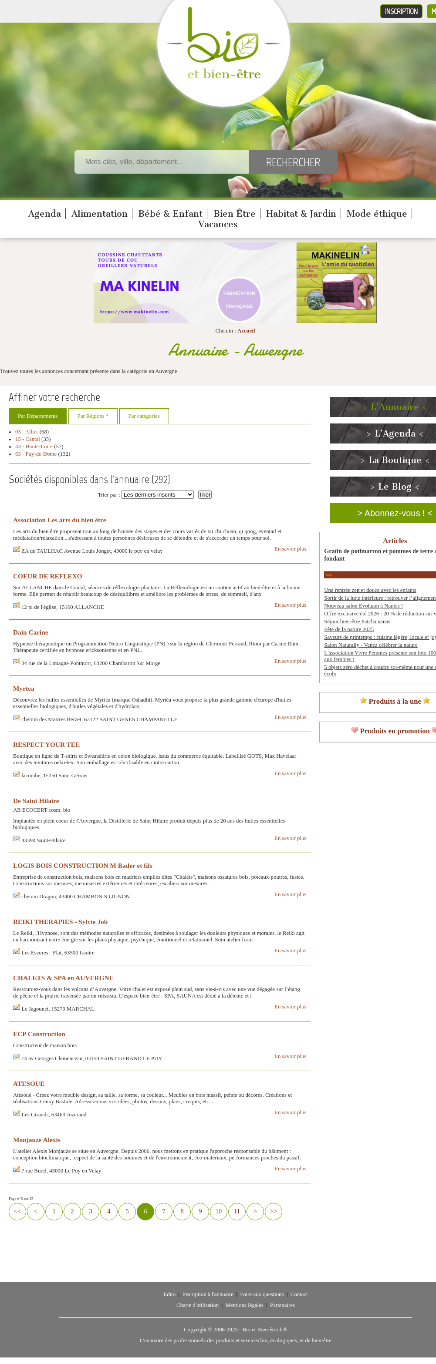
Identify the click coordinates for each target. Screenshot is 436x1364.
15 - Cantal (27, 439)
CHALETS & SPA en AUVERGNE (63, 977)
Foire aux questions (262, 1294)
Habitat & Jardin (301, 213)
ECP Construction (39, 1034)
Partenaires (282, 1305)
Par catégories (144, 416)
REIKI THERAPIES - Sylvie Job (60, 921)
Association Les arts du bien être (59, 520)
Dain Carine (30, 632)
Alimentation (99, 213)
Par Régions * (93, 416)
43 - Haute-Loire (34, 446)
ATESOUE (28, 1083)
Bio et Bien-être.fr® (264, 1330)
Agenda (44, 213)
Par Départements (37, 416)
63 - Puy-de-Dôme (36, 454)
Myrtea (23, 688)
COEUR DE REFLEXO (47, 576)
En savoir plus (290, 549)
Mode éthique (377, 213)
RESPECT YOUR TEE (46, 744)
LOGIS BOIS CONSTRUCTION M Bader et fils (82, 865)
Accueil (246, 331)
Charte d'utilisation (197, 1305)
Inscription (401, 11)
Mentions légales (245, 1305)
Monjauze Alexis (37, 1139)
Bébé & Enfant (170, 213)
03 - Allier (26, 432)
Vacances (218, 224)
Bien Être (234, 213)
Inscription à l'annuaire (207, 1294)
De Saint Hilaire (36, 800)
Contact (299, 1294)
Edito (169, 1294)
